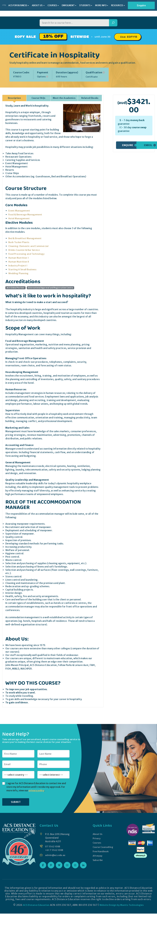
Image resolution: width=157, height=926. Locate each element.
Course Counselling (103, 846)
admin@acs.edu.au (56, 855)
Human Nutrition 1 (18, 257)
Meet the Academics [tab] (64, 98)
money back (137, 120)
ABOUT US (37, 5)
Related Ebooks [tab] (90, 98)
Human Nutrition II (18, 261)
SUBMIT (16, 801)
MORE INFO (100, 5)
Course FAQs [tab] (38, 98)
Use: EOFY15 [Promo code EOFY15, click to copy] (128, 36)
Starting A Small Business (22, 269)
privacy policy (36, 790)
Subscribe (97, 860)
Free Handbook (100, 851)
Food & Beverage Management (25, 214)
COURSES (52, 5)
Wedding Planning (18, 273)
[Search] (113, 22)
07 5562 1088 (53, 846)
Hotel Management (19, 218)
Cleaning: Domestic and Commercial (28, 246)
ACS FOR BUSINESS (17, 5)
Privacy (96, 838)
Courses (96, 842)
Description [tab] (14, 98)
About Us (97, 833)
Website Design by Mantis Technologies (122, 904)
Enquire (141, 5)
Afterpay (97, 855)
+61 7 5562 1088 (54, 849)
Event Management (19, 210)
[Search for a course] (74, 22)
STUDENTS (84, 5)
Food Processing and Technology (26, 253)
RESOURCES (117, 5)
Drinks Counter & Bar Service (24, 249)
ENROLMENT (68, 5)
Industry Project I (18, 265)
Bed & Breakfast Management (25, 238)
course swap (139, 127)
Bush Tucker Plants (19, 242)
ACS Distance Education (35, 904)
